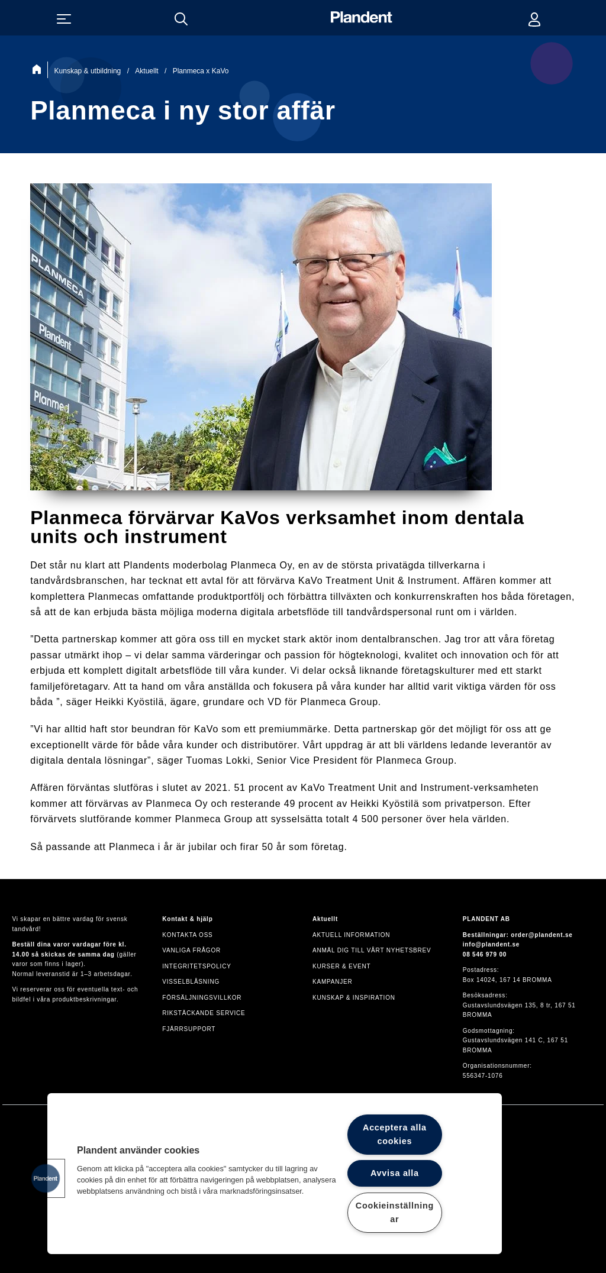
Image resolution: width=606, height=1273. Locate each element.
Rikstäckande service (203, 1013)
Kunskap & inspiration (353, 997)
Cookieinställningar (395, 1212)
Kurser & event (341, 966)
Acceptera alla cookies (395, 1134)
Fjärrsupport (188, 1029)
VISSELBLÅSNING (191, 981)
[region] (274, 1173)
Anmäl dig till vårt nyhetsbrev (371, 950)
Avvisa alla (394, 1173)
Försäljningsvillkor (201, 997)
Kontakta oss (187, 935)
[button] (46, 1178)
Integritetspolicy (196, 966)
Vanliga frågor (191, 950)
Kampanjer (332, 981)
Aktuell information (351, 935)
